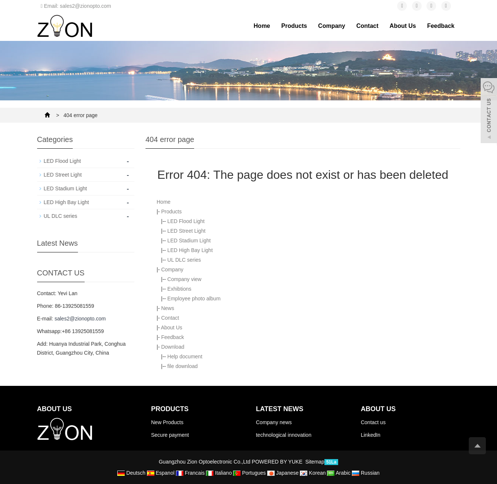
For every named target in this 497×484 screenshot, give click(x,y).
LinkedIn (370, 435)
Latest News (279, 409)
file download (182, 366)
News (167, 308)
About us (378, 409)
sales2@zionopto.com (80, 319)
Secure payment (170, 435)
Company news (274, 422)
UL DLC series (184, 260)
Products (294, 26)
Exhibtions (179, 289)
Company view (184, 279)
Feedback (441, 26)
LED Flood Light (186, 221)
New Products (167, 422)
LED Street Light (186, 231)
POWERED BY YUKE (278, 462)
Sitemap (314, 462)
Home (262, 26)
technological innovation (283, 435)
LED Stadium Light (189, 240)
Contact (367, 26)
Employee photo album (193, 298)
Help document (184, 356)
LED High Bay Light (190, 250)
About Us (403, 26)
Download (172, 347)
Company (331, 26)
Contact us (373, 422)
